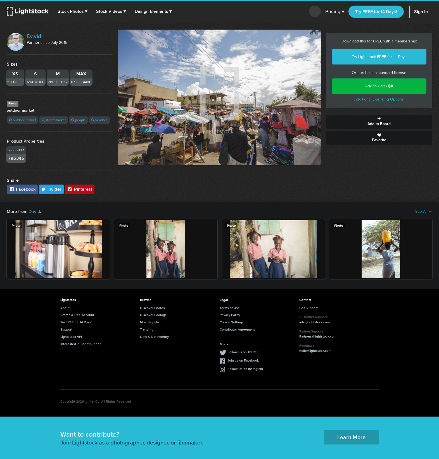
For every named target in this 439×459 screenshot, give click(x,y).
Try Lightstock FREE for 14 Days (379, 57)
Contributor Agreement (237, 329)
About (65, 307)
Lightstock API (71, 336)
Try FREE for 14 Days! (376, 11)
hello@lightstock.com (315, 350)
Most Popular (150, 322)
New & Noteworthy (154, 336)
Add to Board (379, 121)
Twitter (51, 189)
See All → (423, 211)
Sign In (421, 11)
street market (54, 120)
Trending (146, 329)
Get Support (308, 307)
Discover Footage (153, 314)
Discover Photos (152, 307)
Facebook (22, 189)
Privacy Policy (230, 314)
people (78, 120)
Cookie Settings (232, 322)
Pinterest (79, 189)
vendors (99, 120)
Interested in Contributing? (80, 343)
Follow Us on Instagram (245, 368)
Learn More (351, 437)
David (34, 36)
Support (66, 329)
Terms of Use (230, 307)
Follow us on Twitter (242, 352)
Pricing (334, 12)
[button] (72, 11)
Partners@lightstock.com (317, 336)
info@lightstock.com (314, 322)
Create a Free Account (77, 314)
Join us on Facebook (243, 360)
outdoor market (22, 120)
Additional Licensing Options (379, 99)
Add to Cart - (379, 86)
